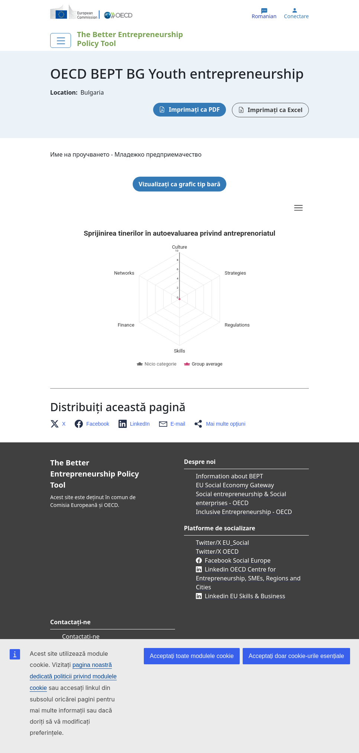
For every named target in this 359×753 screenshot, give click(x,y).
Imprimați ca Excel (275, 110)
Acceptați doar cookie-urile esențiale (296, 656)
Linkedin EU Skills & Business (245, 596)
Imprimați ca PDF (194, 109)
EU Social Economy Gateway (235, 485)
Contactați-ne (81, 636)
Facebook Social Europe (238, 560)
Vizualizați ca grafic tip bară (179, 184)
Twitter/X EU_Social (222, 542)
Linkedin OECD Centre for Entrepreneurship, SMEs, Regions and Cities (248, 578)
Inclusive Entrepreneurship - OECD (244, 512)
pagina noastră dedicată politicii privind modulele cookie (73, 676)
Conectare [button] (296, 16)
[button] (60, 423)
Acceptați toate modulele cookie (192, 656)
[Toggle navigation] (60, 40)
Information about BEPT (229, 476)
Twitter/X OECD (217, 551)
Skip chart (124, 209)
